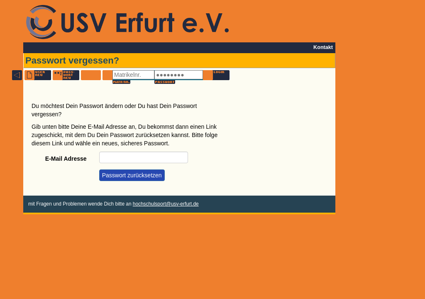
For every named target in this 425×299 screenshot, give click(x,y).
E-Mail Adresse (66, 158)
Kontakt (323, 47)
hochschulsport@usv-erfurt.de (166, 204)
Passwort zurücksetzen (132, 175)
